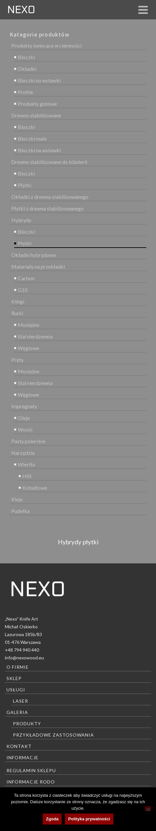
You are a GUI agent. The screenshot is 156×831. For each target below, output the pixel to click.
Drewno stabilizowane (36, 115)
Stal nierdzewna (35, 336)
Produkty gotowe (37, 104)
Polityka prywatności (89, 818)
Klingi (17, 301)
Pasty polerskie (28, 441)
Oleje (24, 418)
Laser (20, 701)
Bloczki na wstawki (39, 80)
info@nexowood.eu (24, 657)
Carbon (26, 278)
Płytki (24, 185)
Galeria (17, 712)
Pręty (17, 360)
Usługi (15, 689)
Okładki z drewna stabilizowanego (49, 197)
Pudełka (20, 511)
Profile (25, 92)
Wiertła (26, 464)
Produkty (27, 723)
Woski (25, 429)
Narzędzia (23, 453)
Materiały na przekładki (38, 266)
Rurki (17, 313)
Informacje (22, 757)
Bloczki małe (32, 138)
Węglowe (28, 348)
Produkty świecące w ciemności (46, 45)
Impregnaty (24, 406)
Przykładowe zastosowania (53, 735)
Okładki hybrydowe (33, 255)
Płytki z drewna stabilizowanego (47, 208)
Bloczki (26, 57)
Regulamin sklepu (31, 770)
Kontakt (19, 746)
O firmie (17, 667)
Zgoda (52, 818)
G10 (22, 290)
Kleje (17, 499)
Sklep (14, 678)
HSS (27, 476)
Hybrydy (21, 220)
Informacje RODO (30, 781)
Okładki (27, 69)
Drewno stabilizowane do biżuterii (49, 162)
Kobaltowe (34, 488)
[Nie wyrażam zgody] (148, 808)
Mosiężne (28, 325)
